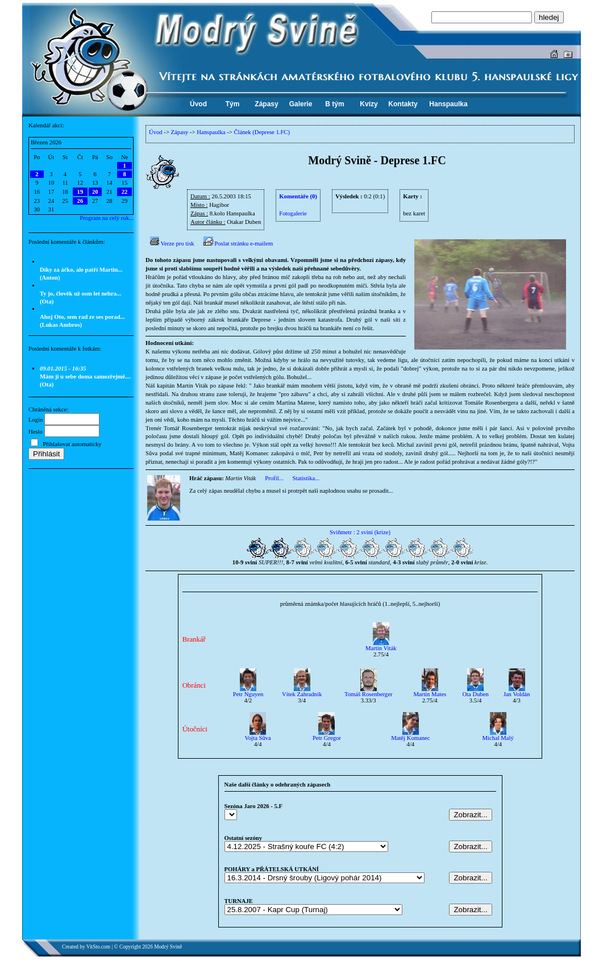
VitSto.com (98, 947)
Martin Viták (381, 645)
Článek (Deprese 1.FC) (262, 132)
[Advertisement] (81, 546)
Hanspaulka (211, 132)
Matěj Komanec (410, 735)
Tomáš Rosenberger (368, 691)
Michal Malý (498, 735)
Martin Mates (429, 691)
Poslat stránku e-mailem (238, 243)
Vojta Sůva (258, 735)
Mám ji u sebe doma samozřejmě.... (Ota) (85, 376)
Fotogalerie (293, 213)
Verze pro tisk (172, 243)
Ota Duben (475, 691)
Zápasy (180, 132)
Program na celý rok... (107, 218)
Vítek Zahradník (302, 691)
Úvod (156, 132)
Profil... (274, 478)
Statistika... (306, 478)
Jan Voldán (517, 691)
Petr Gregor (327, 735)
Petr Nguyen (248, 691)
